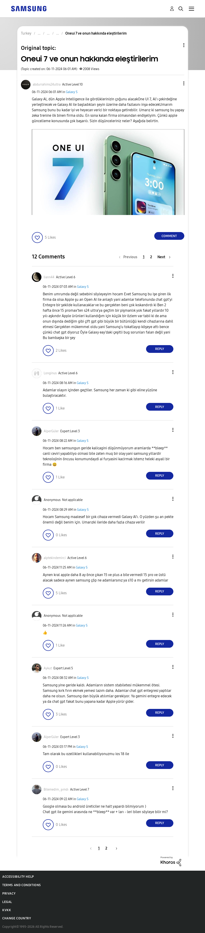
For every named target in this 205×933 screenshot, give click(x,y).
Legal (7, 902)
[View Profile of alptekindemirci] (55, 558)
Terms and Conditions (21, 885)
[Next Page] (163, 257)
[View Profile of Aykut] (48, 668)
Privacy (8, 893)
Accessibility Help (18, 877)
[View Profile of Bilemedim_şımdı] (56, 789)
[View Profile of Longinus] (50, 373)
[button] (176, 83)
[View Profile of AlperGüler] (51, 431)
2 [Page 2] (151, 257)
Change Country (16, 918)
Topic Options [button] (176, 45)
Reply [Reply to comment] (159, 349)
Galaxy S (72, 92)
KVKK (6, 910)
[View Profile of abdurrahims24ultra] (47, 84)
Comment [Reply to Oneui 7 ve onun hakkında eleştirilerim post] (169, 236)
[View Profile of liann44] (49, 277)
